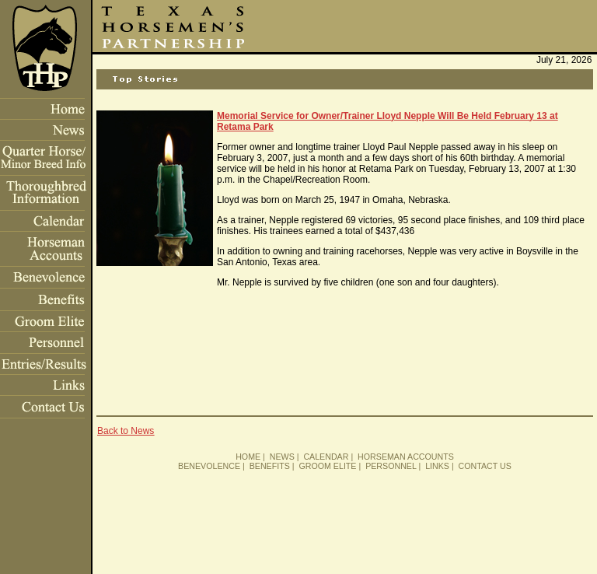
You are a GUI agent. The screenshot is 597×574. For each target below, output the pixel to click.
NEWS (282, 456)
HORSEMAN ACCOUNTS (406, 456)
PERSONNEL (390, 466)
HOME (248, 456)
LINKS (437, 466)
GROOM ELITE (327, 466)
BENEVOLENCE (209, 466)
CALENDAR (325, 456)
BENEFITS (270, 466)
